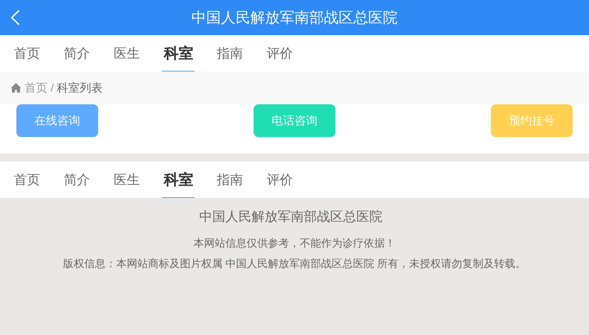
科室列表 (80, 87)
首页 (36, 87)
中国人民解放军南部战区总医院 (294, 216)
